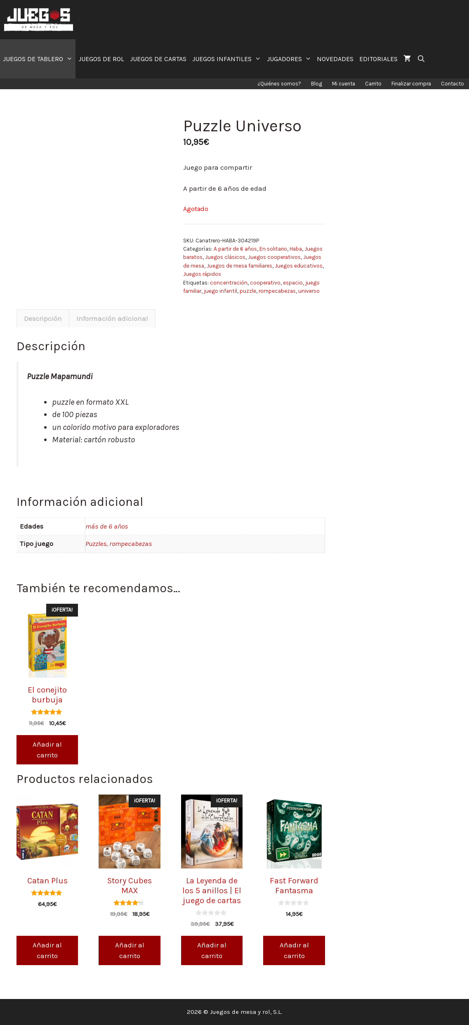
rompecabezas (277, 291)
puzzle (248, 291)
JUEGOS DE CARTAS (158, 59)
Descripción (43, 318)
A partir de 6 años (235, 249)
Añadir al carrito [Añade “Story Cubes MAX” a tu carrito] (129, 950)
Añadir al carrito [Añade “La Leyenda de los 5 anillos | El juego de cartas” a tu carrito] (211, 950)
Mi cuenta (343, 84)
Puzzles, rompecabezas (118, 543)
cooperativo (265, 283)
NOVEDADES (335, 59)
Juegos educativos (299, 266)
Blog (316, 84)
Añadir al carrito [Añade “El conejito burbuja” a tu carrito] (47, 749)
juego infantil (220, 291)
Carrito (373, 84)
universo (309, 291)
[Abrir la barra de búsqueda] (421, 58)
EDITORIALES (378, 59)
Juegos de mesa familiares (239, 266)
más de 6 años (106, 526)
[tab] (42, 318)
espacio (293, 283)
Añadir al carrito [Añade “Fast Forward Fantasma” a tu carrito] (294, 950)
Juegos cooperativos (274, 257)
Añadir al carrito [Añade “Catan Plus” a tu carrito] (47, 950)
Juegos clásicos (225, 257)
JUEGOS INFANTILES (228, 58)
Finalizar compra (411, 84)
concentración (228, 283)
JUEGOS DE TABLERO (39, 58)
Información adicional (112, 318)
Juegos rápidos (202, 274)
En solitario (273, 249)
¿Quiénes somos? (279, 84)
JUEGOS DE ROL (101, 59)
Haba (296, 249)
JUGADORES (290, 58)
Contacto (452, 84)
